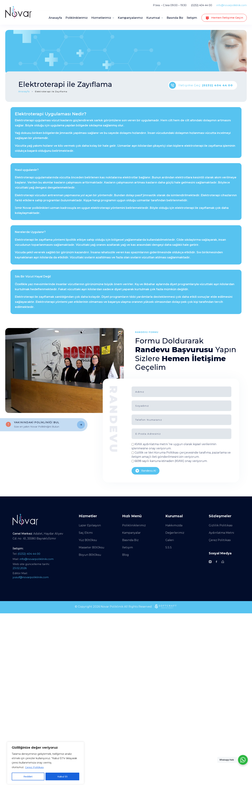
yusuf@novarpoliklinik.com (31, 577)
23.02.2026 (20, 568)
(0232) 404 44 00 (201, 5)
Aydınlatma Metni (221, 532)
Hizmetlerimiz (101, 17)
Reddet (28, 776)
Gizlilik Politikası (221, 525)
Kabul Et (62, 776)
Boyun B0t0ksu (90, 554)
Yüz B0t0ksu (88, 540)
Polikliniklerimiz (76, 17)
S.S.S (168, 547)
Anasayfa (55, 17)
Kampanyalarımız (130, 17)
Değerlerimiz (174, 532)
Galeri (169, 540)
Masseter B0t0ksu (91, 547)
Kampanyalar (131, 532)
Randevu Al (146, 471)
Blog (125, 554)
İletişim (192, 17)
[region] (45, 763)
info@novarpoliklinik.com (231, 5)
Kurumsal (153, 17)
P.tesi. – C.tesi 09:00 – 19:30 (170, 5)
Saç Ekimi (86, 532)
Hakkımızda (173, 525)
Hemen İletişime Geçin (224, 18)
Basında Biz (175, 17)
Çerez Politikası (34, 767)
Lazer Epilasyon (90, 525)
